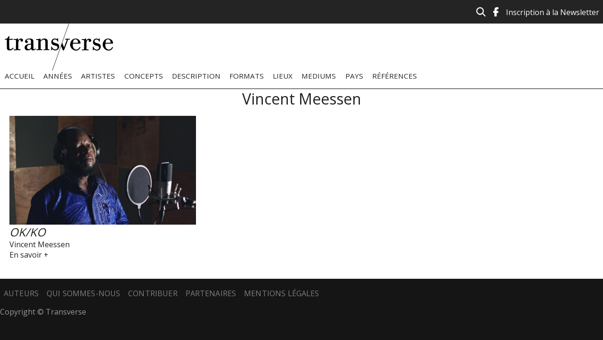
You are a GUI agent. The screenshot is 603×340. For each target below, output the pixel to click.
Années (57, 76)
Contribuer (153, 293)
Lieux (283, 76)
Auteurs (21, 293)
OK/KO (27, 232)
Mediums (319, 76)
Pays (354, 76)
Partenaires (211, 293)
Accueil (19, 76)
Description (196, 76)
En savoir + (29, 255)
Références (394, 76)
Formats (246, 76)
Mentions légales (281, 293)
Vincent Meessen (39, 244)
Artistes (98, 76)
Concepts (143, 76)
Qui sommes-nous (83, 293)
